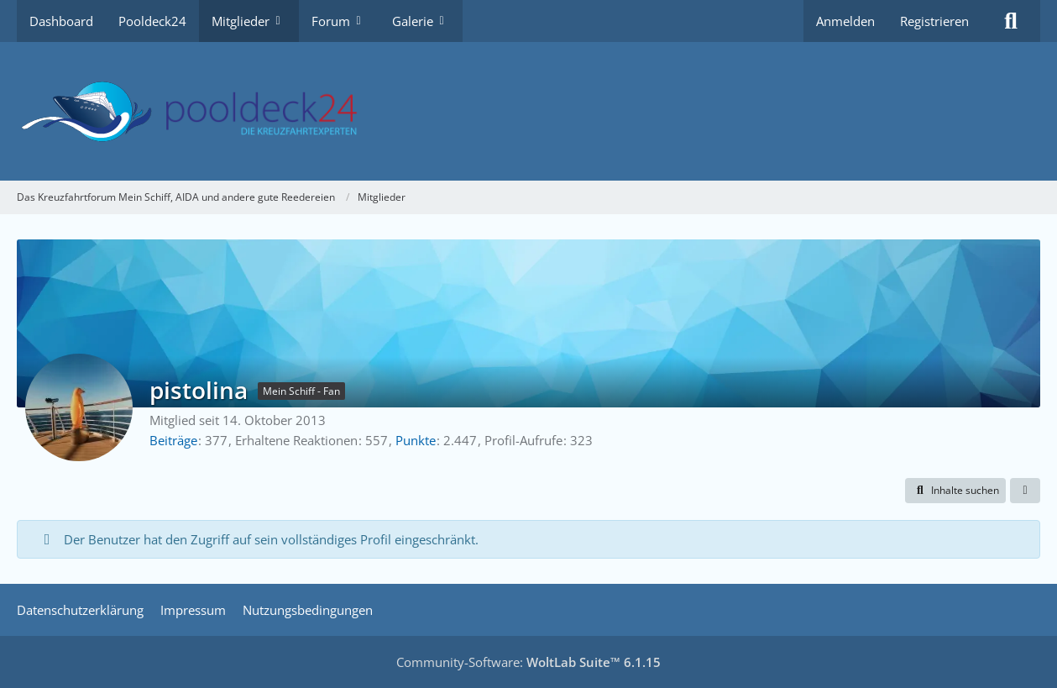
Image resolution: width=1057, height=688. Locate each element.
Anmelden (845, 21)
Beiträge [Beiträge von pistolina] (173, 440)
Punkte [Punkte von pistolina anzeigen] (415, 440)
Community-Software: (528, 662)
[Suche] (1010, 21)
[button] (955, 490)
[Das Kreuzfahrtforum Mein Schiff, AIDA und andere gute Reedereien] (528, 111)
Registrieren (934, 21)
